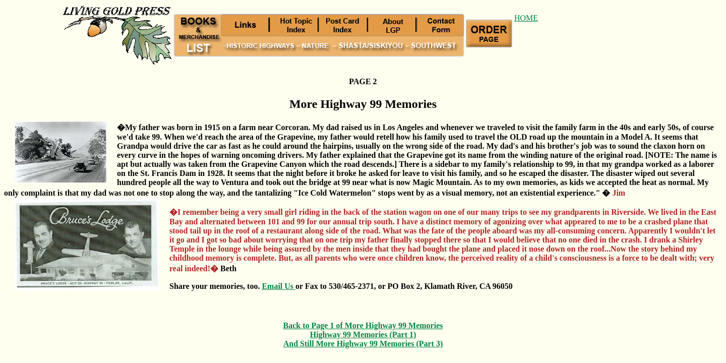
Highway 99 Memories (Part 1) (363, 334)
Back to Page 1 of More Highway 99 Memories (363, 325)
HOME (526, 18)
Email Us (278, 286)
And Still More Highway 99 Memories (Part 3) (363, 343)
